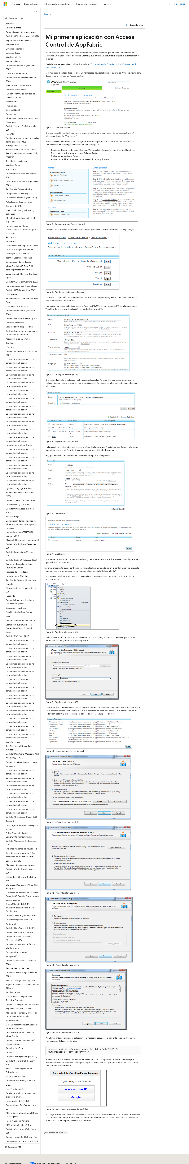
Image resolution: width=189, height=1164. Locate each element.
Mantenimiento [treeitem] (13, 61)
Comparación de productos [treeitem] (18, 261)
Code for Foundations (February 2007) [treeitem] (20, 554)
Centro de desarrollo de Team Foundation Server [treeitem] (19, 566)
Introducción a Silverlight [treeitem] (17, 576)
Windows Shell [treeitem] (12, 44)
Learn (46, 14)
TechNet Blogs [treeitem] (12, 516)
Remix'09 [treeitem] (10, 133)
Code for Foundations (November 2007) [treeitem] (21, 67)
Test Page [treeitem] (10, 342)
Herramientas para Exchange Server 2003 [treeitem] (22, 183)
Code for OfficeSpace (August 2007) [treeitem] (22, 36)
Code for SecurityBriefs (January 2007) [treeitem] (20, 1062)
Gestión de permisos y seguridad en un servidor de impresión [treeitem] (22, 333)
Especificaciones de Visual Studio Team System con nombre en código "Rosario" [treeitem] (22, 153)
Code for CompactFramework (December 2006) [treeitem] (19, 938)
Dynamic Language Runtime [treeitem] (18, 488)
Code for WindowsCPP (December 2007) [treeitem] (21, 842)
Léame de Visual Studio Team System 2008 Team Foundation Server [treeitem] (20, 628)
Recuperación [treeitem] (12, 956)
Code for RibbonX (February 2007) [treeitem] (21, 559)
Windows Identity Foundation (104, 64)
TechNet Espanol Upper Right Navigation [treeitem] (19, 748)
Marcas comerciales (168, 1162)
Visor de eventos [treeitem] (13, 27)
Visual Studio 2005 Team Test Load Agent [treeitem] (22, 276)
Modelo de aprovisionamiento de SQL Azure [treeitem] (21, 220)
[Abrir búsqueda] (170, 4)
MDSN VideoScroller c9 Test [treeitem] (18, 1125)
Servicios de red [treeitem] (13, 52)
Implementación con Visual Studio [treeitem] (21, 285)
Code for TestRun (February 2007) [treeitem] (21, 915)
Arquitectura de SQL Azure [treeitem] (18, 338)
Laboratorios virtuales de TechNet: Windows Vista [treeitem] (21, 946)
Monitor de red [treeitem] (13, 992)
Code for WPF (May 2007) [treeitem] (18, 504)
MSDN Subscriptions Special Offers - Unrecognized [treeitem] (22, 1115)
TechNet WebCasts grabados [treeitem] (19, 189)
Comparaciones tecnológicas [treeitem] (19, 193)
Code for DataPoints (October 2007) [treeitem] (22, 753)
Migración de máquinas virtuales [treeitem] (20, 864)
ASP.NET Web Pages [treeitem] (15, 758)
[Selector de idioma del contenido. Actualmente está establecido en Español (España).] (14, 1155)
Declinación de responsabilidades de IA (21, 1162)
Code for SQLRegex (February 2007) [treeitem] (22, 1004)
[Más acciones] (142, 14)
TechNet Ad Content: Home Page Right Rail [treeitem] (21, 582)
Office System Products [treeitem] (16, 73)
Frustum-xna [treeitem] (11, 105)
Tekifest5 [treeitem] (10, 821)
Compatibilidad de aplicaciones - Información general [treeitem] (20, 602)
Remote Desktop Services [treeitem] (17, 968)
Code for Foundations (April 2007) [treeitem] (21, 197)
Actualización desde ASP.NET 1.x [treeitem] (20, 620)
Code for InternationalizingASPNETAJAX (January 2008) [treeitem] (19, 532)
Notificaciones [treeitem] (12, 1020)
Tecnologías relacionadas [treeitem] (17, 161)
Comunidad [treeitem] (11, 114)
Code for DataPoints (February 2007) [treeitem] (22, 318)
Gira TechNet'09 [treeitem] (13, 109)
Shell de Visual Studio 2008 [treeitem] (18, 85)
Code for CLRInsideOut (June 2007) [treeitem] (22, 281)
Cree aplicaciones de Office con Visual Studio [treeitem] (20, 1034)
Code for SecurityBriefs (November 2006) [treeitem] (21, 128)
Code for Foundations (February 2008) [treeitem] (20, 312)
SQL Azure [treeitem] (11, 169)
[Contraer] (36, 11)
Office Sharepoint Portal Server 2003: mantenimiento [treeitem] (19, 835)
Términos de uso (147, 1162)
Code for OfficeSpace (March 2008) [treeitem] (22, 816)
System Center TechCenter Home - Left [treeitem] (22, 1107)
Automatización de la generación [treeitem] (21, 32)
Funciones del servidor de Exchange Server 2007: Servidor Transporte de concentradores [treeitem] (22, 896)
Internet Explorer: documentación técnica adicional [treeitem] (21, 1042)
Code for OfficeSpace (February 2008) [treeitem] (20, 510)
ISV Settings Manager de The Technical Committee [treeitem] (19, 998)
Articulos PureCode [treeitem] (14, 1048)
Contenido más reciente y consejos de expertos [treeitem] (22, 764)
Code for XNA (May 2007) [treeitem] (17, 636)
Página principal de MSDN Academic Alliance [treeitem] (22, 986)
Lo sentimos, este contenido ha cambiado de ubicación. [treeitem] (20, 361)
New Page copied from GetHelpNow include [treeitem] (22, 827)
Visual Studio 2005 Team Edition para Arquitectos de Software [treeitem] (20, 268)
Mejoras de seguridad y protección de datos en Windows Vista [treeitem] (21, 1014)
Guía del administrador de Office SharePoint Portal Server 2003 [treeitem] (20, 855)
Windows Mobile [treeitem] (13, 57)
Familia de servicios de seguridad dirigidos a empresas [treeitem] (20, 1095)
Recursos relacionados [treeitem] (16, 89)
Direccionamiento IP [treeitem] (15, 48)
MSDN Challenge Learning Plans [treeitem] (20, 980)
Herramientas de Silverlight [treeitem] (18, 1101)
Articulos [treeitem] (10, 1052)
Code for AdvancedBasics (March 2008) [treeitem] (21, 962)
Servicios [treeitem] (10, 23)
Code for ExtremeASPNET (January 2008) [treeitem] (21, 79)
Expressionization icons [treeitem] (16, 952)
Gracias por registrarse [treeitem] (16, 607)
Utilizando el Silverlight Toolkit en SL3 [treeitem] (21, 879)
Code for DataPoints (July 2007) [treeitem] (20, 928)
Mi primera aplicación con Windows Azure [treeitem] (22, 300)
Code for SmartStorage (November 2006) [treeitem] (22, 974)
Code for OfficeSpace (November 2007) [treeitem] (21, 175)
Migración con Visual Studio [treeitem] (18, 1008)
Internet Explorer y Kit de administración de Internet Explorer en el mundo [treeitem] (22, 229)
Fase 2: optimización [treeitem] (15, 1089)
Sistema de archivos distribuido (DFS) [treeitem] (20, 494)
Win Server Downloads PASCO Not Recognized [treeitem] (22, 886)
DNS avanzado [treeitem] (12, 294)
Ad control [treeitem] (11, 237)
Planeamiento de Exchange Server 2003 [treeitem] (21, 590)
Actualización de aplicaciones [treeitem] (19, 201)
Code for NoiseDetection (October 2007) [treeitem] (21, 353)
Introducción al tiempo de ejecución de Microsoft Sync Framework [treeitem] (22, 247)
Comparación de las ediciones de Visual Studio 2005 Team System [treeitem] (21, 522)
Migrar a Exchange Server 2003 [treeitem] (20, 40)
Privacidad (91, 1162)
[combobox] (20, 18)
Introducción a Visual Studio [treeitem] (19, 445)
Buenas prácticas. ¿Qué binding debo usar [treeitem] (20, 212)
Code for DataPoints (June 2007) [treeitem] (20, 932)
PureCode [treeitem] (10, 595)
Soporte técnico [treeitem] (13, 741)
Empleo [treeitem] (9, 1084)
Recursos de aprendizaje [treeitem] (17, 571)
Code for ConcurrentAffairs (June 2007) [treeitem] (21, 1131)
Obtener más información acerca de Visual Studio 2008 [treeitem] (22, 1026)
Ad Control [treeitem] (11, 923)
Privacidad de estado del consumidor (118, 1162)
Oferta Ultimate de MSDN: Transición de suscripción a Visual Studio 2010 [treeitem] (21, 908)
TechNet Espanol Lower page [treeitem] (19, 257)
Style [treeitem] (8, 616)
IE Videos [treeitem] (10, 347)
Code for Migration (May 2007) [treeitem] (20, 919)
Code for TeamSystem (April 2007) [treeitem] (21, 1056)
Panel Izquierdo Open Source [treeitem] (19, 612)
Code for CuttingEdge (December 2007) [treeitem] (21, 546)
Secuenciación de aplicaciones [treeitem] (19, 326)
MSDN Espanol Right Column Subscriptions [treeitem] (19, 1070)
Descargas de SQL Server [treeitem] (17, 253)
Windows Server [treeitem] (13, 165)
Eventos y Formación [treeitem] (15, 1076)
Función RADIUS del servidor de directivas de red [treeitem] (20, 95)
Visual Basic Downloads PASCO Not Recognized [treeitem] (22, 120)
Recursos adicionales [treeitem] (15, 322)
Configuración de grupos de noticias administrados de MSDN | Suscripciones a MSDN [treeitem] (22, 142)
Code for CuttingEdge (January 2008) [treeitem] (20, 871)
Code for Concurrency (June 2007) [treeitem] (21, 1080)
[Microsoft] (5, 4)
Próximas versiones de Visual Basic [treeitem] (21, 848)
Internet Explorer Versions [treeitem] (17, 1120)
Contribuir (78, 1162)
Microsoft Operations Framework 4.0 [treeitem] (22, 540)
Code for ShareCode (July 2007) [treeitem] (20, 500)
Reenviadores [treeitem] (12, 101)
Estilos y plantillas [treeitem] (14, 860)
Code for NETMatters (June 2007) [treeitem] (21, 290)
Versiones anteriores (51, 1162)
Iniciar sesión (179, 3)
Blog (66, 1162)
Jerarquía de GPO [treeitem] (14, 206)
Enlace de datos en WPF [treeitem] (17, 306)
